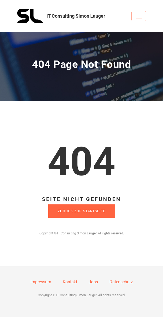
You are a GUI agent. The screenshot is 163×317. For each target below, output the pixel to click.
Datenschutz (121, 281)
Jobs (93, 281)
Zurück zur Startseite (82, 211)
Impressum (40, 281)
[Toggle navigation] (139, 16)
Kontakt (70, 281)
